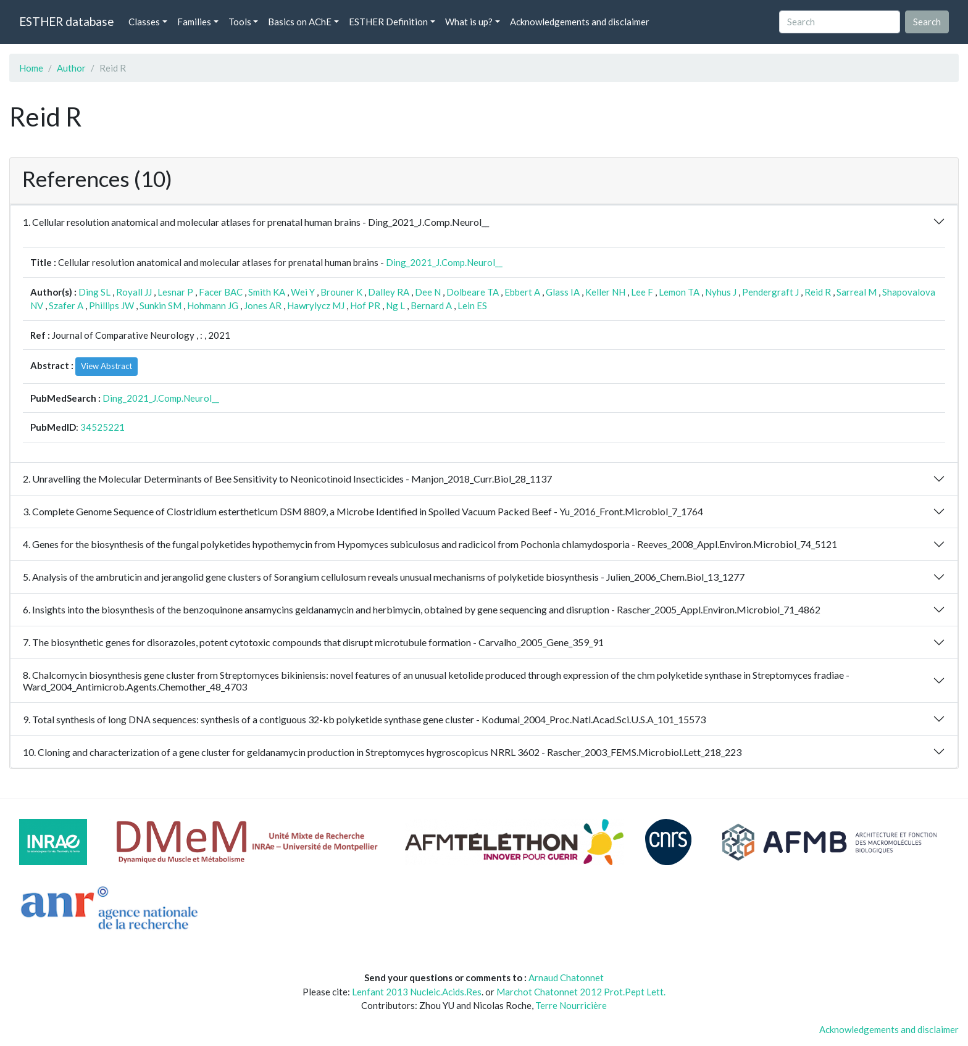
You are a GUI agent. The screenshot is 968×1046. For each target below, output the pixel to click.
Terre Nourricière (571, 1005)
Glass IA (563, 291)
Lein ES (472, 305)
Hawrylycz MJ (315, 305)
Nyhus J (720, 291)
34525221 (102, 427)
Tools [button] (239, 21)
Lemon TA (679, 291)
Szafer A (66, 305)
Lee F (642, 291)
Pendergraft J (770, 291)
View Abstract (106, 366)
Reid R (817, 291)
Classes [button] (144, 21)
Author (71, 67)
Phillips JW (111, 305)
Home (31, 67)
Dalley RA (388, 291)
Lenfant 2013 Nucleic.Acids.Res (417, 991)
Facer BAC (221, 291)
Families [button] (194, 21)
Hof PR (365, 305)
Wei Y (303, 291)
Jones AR (263, 305)
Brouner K (341, 291)
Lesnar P (175, 291)
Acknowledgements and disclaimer (579, 21)
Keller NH (605, 291)
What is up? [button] (469, 21)
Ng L (395, 305)
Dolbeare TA (472, 291)
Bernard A (431, 305)
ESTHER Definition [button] (388, 21)
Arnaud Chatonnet (566, 977)
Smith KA (266, 291)
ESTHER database (66, 21)
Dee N (428, 291)
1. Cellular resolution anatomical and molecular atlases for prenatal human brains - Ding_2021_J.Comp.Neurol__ (256, 222)
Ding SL (94, 291)
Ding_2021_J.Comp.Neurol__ (444, 262)
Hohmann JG (212, 305)
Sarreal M (857, 291)
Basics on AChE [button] (300, 21)
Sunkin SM (161, 305)
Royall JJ (134, 291)
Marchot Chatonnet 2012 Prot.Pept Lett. (581, 991)
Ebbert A (522, 291)
